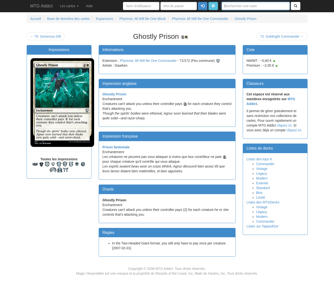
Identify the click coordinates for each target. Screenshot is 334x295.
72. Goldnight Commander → (282, 36)
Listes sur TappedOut (262, 226)
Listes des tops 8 (259, 159)
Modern (261, 178)
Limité (260, 197)
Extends (262, 183)
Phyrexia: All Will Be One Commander (148, 61)
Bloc (259, 193)
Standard (263, 188)
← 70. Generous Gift (45, 36)
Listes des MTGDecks (263, 202)
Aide (89, 6)
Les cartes (69, 6)
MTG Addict (41, 6)
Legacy (261, 173)
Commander (265, 164)
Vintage (261, 169)
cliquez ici (284, 125)
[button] (213, 6)
